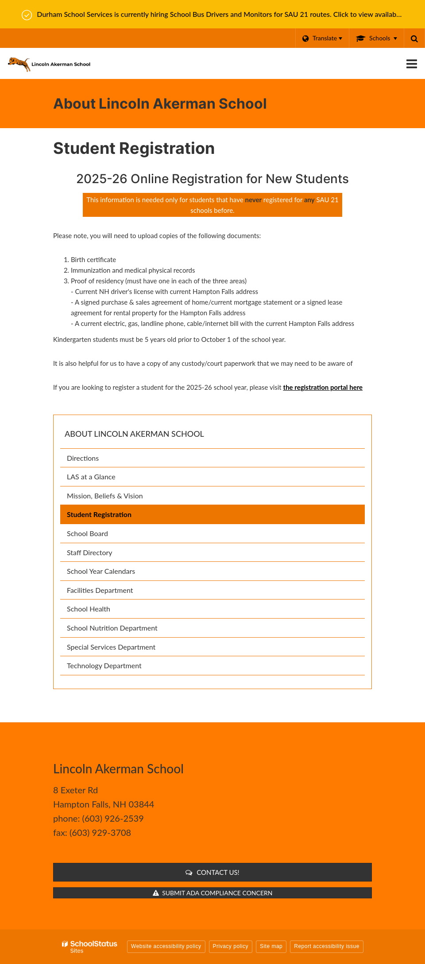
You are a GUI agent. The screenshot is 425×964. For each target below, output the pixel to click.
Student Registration (99, 514)
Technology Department (104, 665)
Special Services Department (111, 647)
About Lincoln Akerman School (134, 434)
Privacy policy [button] (230, 946)
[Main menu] (411, 63)
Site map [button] (271, 946)
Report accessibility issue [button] (326, 946)
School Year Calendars (114, 572)
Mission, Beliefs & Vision (105, 495)
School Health (88, 608)
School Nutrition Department (125, 629)
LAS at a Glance (91, 476)
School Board (100, 535)
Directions (83, 458)
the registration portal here (323, 387)
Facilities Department (100, 590)
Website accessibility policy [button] (166, 946)
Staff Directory (89, 552)
